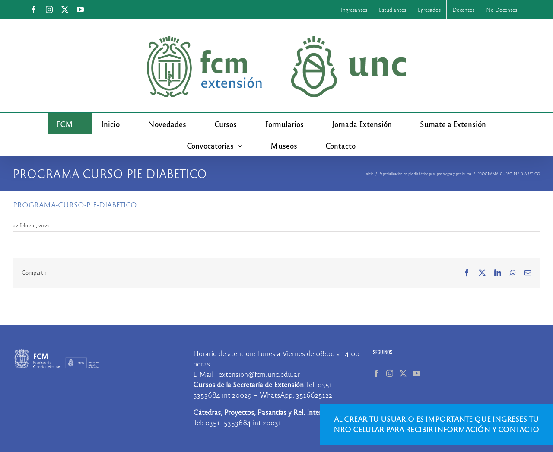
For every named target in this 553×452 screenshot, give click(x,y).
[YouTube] (416, 373)
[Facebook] (376, 373)
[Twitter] (403, 373)
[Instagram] (389, 373)
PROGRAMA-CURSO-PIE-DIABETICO (75, 204)
